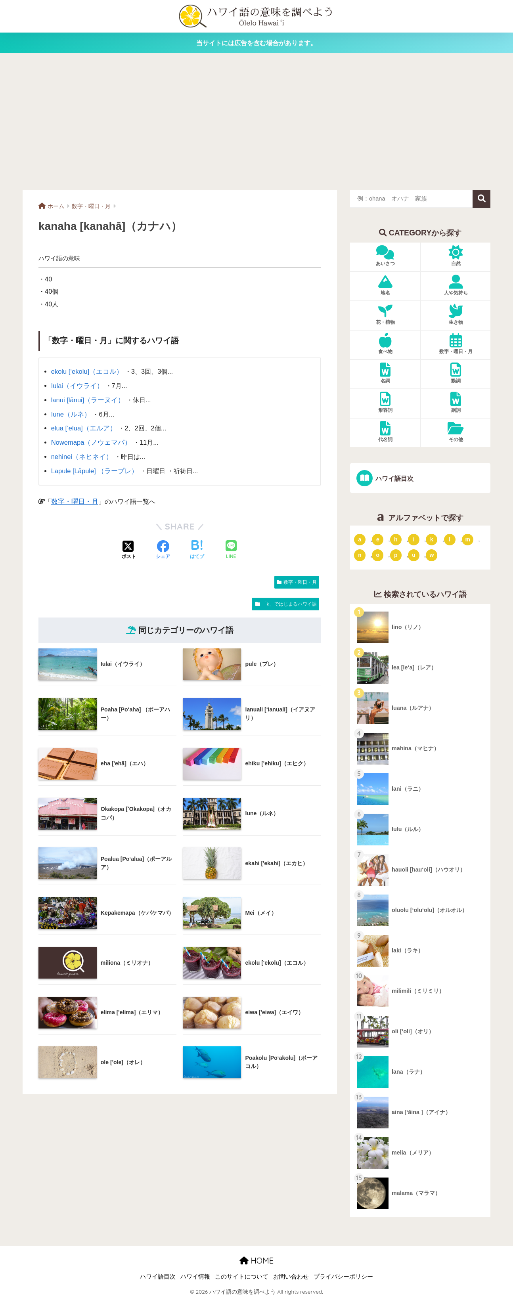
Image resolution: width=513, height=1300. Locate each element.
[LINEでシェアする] (231, 547)
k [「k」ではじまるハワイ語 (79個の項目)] (431, 539)
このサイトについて (241, 1276)
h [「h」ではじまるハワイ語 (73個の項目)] (396, 539)
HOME (256, 1261)
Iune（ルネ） (70, 412)
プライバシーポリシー (343, 1276)
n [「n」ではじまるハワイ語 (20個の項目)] (360, 555)
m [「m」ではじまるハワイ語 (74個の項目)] (467, 539)
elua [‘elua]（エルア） (83, 426)
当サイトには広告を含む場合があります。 (256, 42)
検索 (481, 199)
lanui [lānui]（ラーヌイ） (86, 398)
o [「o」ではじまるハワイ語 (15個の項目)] (378, 555)
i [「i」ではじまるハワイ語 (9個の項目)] (414, 539)
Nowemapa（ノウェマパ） (89, 440)
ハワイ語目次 (393, 478)
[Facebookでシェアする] (163, 547)
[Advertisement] (256, 121)
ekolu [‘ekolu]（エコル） (86, 371)
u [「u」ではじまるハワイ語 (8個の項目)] (413, 555)
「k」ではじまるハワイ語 (289, 600)
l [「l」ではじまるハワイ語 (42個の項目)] (449, 539)
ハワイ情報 (195, 1276)
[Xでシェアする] (129, 547)
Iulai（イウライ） (76, 385)
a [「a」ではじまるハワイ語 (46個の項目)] (360, 539)
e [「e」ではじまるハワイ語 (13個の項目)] (377, 539)
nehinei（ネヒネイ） (80, 453)
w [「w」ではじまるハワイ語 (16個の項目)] (431, 555)
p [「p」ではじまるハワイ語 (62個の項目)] (396, 555)
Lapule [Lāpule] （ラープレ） (93, 467)
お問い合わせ (291, 1276)
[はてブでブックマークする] (197, 547)
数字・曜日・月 (73, 497)
